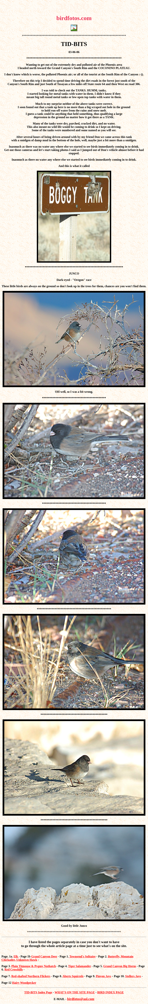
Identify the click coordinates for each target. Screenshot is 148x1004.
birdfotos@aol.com (80, 999)
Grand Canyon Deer (44, 956)
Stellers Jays (133, 976)
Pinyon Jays (103, 976)
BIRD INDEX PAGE (110, 992)
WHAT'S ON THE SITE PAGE (75, 992)
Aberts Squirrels (72, 976)
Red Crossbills (13, 969)
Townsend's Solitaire (82, 956)
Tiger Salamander (79, 966)
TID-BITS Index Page (38, 992)
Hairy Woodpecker (24, 982)
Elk (16, 956)
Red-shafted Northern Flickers (30, 976)
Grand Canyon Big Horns (119, 966)
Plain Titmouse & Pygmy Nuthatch (33, 966)
